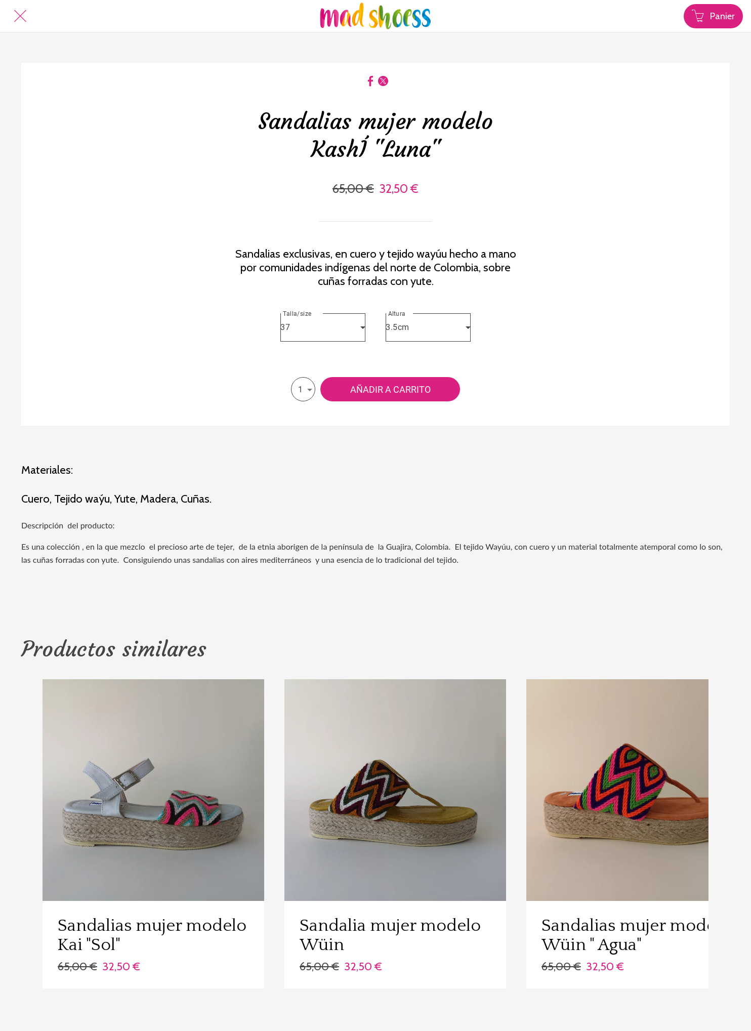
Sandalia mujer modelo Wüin (390, 935)
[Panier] (713, 16)
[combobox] (322, 327)
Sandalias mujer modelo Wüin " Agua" (635, 935)
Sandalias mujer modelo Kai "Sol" (152, 935)
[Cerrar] (20, 16)
